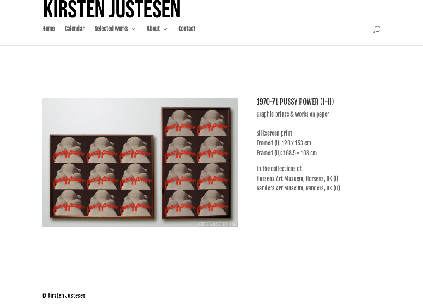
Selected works (111, 37)
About (153, 37)
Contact (186, 37)
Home (48, 37)
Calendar (74, 37)
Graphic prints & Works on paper (293, 114)
